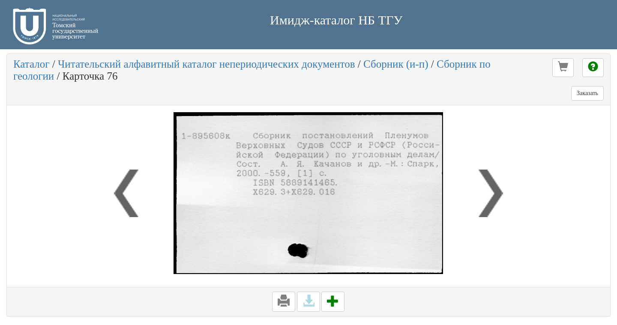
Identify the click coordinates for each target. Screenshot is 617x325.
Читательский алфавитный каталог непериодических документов (206, 64)
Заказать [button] (587, 93)
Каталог (31, 64)
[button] (563, 67)
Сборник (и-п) (395, 64)
